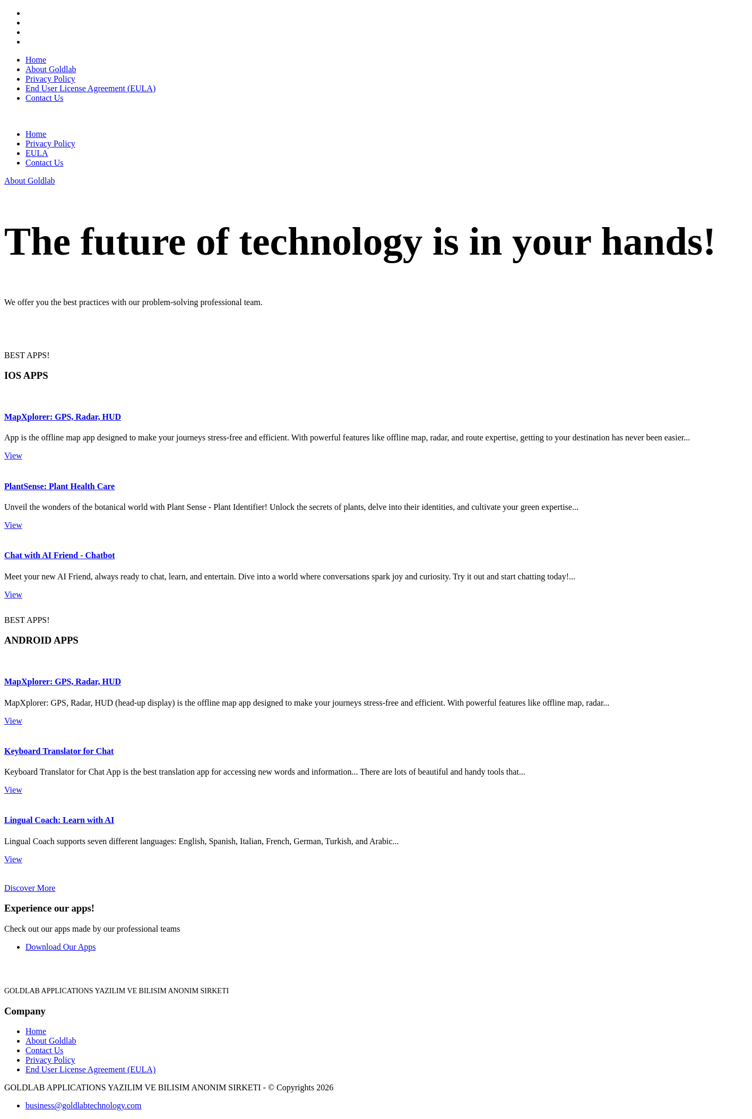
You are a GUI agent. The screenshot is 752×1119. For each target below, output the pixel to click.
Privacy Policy (50, 78)
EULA (36, 153)
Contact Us (44, 97)
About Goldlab (50, 69)
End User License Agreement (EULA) (90, 88)
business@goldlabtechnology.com (83, 1105)
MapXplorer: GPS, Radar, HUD (62, 416)
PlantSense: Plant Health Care (59, 486)
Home (35, 59)
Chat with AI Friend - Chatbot (59, 555)
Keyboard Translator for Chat (59, 751)
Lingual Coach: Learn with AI (59, 820)
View (13, 455)
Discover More (29, 887)
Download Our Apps (60, 946)
